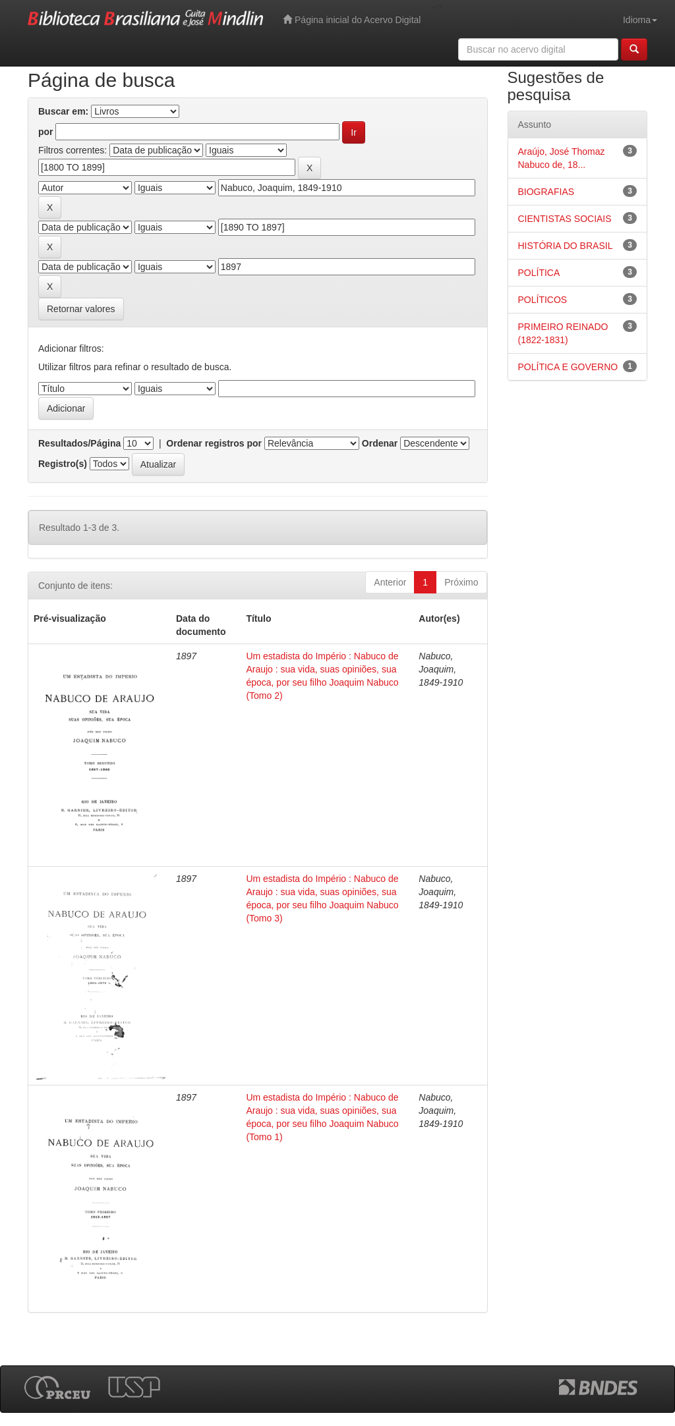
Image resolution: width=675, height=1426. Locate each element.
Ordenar (379, 443)
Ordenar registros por (214, 443)
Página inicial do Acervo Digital (352, 19)
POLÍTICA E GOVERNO (568, 367)
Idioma (640, 19)
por (45, 131)
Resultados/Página (79, 443)
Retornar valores (81, 309)
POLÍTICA (539, 272)
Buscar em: (63, 111)
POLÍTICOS (543, 299)
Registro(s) (62, 463)
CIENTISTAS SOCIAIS (565, 218)
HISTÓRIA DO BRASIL (565, 245)
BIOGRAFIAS (546, 191)
